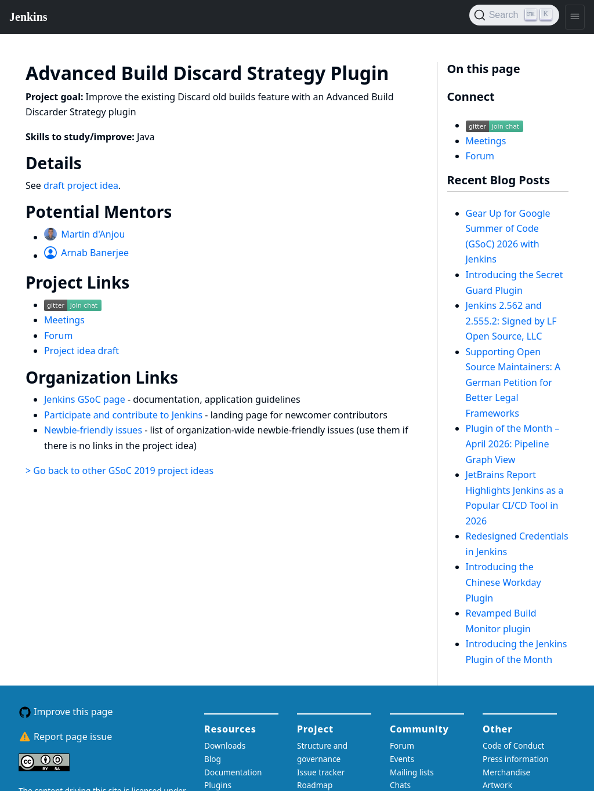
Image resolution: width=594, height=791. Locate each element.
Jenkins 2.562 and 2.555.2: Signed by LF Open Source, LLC (511, 320)
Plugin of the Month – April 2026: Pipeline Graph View (513, 443)
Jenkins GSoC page (86, 399)
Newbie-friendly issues (94, 430)
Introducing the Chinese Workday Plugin (503, 582)
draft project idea (81, 185)
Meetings (64, 320)
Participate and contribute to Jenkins (124, 415)
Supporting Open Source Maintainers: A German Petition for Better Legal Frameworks (513, 382)
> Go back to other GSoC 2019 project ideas (119, 470)
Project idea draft (81, 350)
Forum (58, 335)
